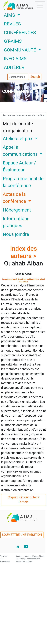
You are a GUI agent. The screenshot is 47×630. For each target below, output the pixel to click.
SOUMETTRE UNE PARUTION (22, 535)
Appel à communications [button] (21, 150)
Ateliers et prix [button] (18, 138)
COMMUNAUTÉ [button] (20, 50)
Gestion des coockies (24, 561)
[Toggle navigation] (40, 5)
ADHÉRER (14, 67)
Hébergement (17, 210)
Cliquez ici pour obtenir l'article (23, 499)
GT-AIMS (13, 41)
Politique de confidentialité (30, 559)
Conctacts (20, 556)
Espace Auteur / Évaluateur (19, 166)
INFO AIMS (15, 58)
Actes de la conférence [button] (15, 197)
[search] (18, 77)
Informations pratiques (16, 222)
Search (35, 77)
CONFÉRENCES (20, 32)
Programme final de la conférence (23, 182)
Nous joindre (16, 234)
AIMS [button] (18, 15)
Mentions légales (31, 556)
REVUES (12, 24)
